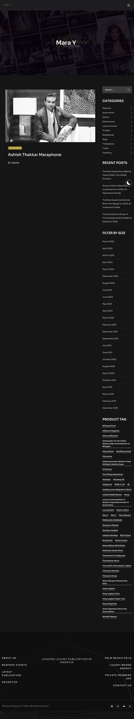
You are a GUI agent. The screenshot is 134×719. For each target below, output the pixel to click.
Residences (108, 136)
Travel (105, 149)
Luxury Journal (109, 127)
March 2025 (108, 256)
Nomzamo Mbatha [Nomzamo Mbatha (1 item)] (110, 526)
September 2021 (110, 340)
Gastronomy (108, 123)
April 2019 (107, 388)
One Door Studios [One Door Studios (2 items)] (110, 532)
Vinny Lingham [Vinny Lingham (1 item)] (108, 590)
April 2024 (107, 263)
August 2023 (108, 284)
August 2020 (108, 367)
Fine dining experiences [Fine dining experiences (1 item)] (112, 475)
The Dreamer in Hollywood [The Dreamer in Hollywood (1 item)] (113, 557)
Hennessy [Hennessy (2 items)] (106, 481)
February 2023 (109, 326)
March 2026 (108, 242)
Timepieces (108, 145)
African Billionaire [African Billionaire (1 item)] (110, 437)
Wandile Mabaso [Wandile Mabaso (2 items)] (109, 618)
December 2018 (110, 409)
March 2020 (108, 374)
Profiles (106, 132)
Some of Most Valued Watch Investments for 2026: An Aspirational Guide (116, 191)
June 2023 (107, 298)
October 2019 (109, 381)
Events (105, 118)
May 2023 (107, 305)
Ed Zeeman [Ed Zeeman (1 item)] (107, 470)
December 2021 (110, 333)
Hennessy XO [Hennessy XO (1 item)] (118, 481)
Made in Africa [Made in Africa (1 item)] (122, 511)
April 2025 (107, 249)
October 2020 (109, 360)
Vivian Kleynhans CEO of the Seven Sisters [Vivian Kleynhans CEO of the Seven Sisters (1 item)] (114, 611)
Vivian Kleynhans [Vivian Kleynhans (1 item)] (109, 605)
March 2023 (108, 319)
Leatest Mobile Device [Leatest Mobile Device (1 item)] (112, 496)
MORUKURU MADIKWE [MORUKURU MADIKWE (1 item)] (112, 521)
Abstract (106, 109)
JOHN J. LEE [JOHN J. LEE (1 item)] (119, 486)
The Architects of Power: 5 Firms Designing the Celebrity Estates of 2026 (117, 219)
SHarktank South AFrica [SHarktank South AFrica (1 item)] (112, 552)
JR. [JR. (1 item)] (128, 486)
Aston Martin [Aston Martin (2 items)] (108, 453)
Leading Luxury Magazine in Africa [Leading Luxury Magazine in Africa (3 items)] (117, 491)
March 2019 (108, 395)
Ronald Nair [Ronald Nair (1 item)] (107, 542)
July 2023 (107, 291)
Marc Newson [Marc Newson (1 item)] (125, 516)
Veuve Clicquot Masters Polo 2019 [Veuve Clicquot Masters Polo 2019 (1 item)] (114, 583)
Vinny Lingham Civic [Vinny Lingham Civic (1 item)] (111, 595)
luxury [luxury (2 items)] (126, 496)
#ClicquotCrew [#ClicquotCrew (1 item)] (109, 427)
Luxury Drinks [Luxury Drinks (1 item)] (108, 511)
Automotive (108, 114)
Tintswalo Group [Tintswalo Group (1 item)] (109, 577)
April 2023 (107, 312)
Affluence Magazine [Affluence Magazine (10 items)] (110, 432)
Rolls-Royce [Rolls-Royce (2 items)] (125, 536)
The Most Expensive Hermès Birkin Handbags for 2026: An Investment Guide (116, 205)
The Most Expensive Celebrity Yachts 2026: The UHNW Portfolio (116, 176)
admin (15, 164)
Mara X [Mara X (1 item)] (105, 516)
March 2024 (108, 270)
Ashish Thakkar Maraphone (34, 156)
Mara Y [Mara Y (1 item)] (114, 516)
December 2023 (110, 277)
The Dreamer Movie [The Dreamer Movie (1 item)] (110, 562)
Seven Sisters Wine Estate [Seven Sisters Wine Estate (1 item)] (113, 547)
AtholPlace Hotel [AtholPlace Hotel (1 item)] (123, 453)
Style (104, 140)
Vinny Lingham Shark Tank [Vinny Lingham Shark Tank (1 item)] (113, 600)
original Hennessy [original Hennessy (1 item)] (110, 536)
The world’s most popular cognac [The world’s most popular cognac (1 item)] (117, 567)
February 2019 (109, 402)
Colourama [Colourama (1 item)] (107, 458)
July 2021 (106, 347)
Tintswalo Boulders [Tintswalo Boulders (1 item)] (110, 572)
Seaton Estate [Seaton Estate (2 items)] (121, 542)
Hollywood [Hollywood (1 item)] (107, 486)
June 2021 (107, 353)
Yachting (106, 154)
